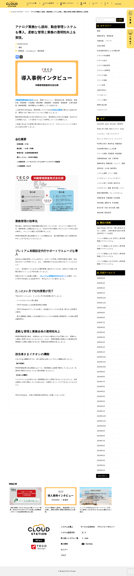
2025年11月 (101, 303)
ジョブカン (101, 134)
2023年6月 (101, 445)
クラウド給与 (102, 60)
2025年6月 (101, 327)
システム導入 (102, 183)
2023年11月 (101, 421)
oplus (107, 124)
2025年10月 (101, 308)
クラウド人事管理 (103, 70)
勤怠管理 (41, 51)
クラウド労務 (102, 75)
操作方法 (117, 183)
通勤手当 (108, 203)
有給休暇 (100, 212)
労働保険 (109, 198)
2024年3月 (101, 401)
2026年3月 (101, 283)
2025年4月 (101, 337)
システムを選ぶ (31, 3)
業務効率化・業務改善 (105, 36)
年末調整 (115, 203)
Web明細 (100, 203)
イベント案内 (102, 100)
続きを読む (102, 476)
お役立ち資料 (130, 18)
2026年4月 (101, 278)
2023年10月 (101, 426)
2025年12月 (101, 298)
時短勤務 (118, 153)
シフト (121, 188)
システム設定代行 (48, 3)
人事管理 (115, 158)
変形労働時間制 (102, 193)
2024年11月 (101, 362)
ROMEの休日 (102, 144)
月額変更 (111, 153)
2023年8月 (101, 436)
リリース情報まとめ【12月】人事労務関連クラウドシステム (111, 262)
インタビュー (31, 51)
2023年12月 (101, 416)
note (85, 538)
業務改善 (109, 163)
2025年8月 (101, 317)
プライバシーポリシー (106, 527)
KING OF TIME (102, 129)
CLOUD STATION (16, 12)
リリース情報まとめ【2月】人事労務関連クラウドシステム (111, 247)
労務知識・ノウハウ (104, 41)
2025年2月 (101, 347)
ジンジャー (118, 139)
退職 (109, 188)
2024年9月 (101, 372)
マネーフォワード (112, 134)
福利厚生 (113, 168)
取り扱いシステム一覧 (67, 3)
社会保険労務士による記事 (107, 148)
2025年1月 (101, 352)
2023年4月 (101, 455)
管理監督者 (101, 198)
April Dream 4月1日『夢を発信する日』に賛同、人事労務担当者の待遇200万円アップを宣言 (111, 230)
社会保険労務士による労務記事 (108, 50)
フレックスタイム (115, 193)
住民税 (110, 183)
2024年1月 (101, 411)
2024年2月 (101, 406)
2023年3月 (101, 460)
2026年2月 (101, 288)
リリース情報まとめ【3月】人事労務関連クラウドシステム (111, 240)
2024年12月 (101, 357)
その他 (106, 168)
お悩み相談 (101, 46)
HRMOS (21, 51)
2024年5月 (101, 391)
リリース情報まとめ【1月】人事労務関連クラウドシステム (111, 255)
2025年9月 (101, 312)
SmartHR (100, 124)
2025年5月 (101, 332)
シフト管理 (101, 85)
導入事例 (83, 3)
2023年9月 (101, 431)
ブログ (106, 3)
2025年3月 (101, 342)
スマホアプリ (102, 188)
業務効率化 (101, 163)
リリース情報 (102, 80)
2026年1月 (101, 293)
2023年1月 (101, 470)
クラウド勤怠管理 (103, 65)
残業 (117, 208)
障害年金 (111, 144)
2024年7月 (101, 381)
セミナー (95, 3)
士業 (109, 158)
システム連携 (102, 173)
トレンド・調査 (119, 163)
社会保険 (117, 198)
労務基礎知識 (102, 158)
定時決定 (100, 168)
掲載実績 (118, 144)
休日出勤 (112, 208)
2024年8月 (101, 376)
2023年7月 (101, 441)
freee (122, 129)
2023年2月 (101, 465)
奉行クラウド (114, 129)
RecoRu (113, 124)
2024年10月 (101, 367)
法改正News (101, 90)
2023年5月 (101, 450)
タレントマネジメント (105, 139)
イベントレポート (114, 178)
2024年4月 (101, 396)
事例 (20, 47)
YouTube (118, 4)
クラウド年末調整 (103, 55)
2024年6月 (101, 386)
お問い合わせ (130, 39)
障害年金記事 (102, 105)
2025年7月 (101, 322)
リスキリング (102, 110)
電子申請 (115, 188)
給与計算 (100, 208)
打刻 (106, 208)
